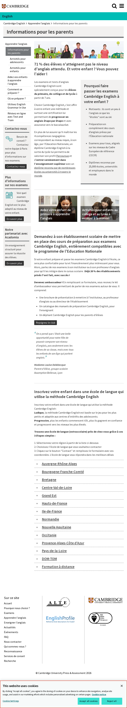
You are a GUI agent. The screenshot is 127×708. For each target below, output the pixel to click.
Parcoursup (62, 155)
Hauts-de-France (54, 503)
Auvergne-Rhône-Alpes (59, 464)
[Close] (121, 685)
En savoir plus (14, 219)
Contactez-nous (16, 166)
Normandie (50, 519)
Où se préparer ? (17, 98)
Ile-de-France (52, 511)
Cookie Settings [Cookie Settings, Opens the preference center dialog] (11, 701)
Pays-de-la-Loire (54, 551)
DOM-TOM (49, 558)
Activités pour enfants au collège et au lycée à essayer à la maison (100, 214)
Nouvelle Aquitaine (56, 527)
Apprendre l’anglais (16, 43)
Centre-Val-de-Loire (57, 487)
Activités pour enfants (18, 69)
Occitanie (49, 535)
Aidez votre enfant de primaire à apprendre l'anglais (55, 214)
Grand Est (49, 495)
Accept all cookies (89, 701)
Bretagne (49, 479)
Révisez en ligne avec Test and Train (17, 117)
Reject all (111, 701)
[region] (63, 694)
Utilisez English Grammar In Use (17, 106)
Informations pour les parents (18, 51)
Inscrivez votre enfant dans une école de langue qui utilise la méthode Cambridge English (79, 394)
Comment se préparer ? (15, 91)
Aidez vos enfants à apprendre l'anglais (17, 80)
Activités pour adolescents (18, 60)
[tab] (79, 464)
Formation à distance (58, 566)
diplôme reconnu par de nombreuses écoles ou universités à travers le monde (54, 171)
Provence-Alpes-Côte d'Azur (63, 543)
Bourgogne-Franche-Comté (63, 471)
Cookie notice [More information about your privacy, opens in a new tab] (99, 694)
